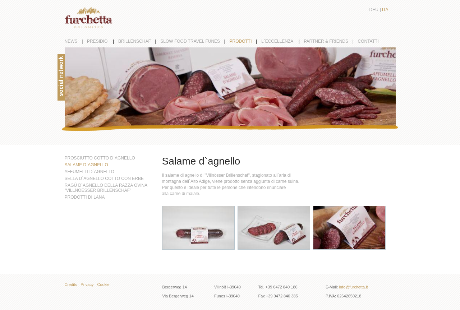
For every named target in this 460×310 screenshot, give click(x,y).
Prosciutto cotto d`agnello (100, 158)
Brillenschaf (139, 41)
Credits (71, 284)
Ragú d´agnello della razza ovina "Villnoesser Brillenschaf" (106, 188)
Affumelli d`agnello (90, 171)
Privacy (86, 284)
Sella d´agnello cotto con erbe (104, 178)
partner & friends (331, 41)
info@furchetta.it (353, 287)
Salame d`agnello (86, 164)
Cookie (103, 284)
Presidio (102, 41)
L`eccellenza (282, 41)
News (76, 41)
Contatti (368, 41)
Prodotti (245, 41)
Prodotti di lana (85, 197)
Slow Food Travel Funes (194, 41)
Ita (385, 9)
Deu (373, 9)
